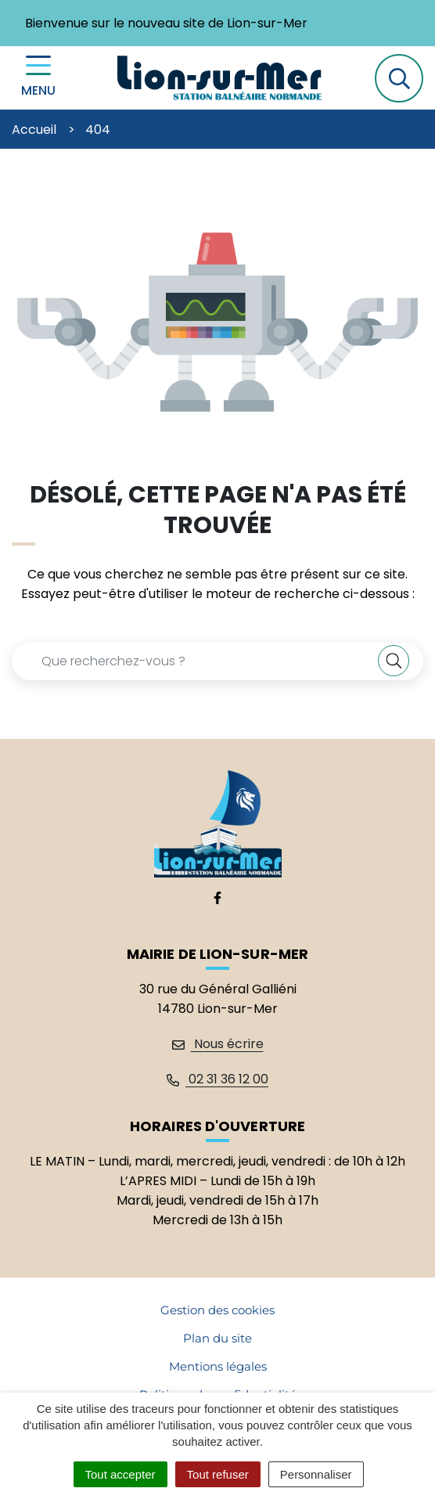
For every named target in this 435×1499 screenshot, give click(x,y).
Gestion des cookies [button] (217, 1310)
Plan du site (217, 1338)
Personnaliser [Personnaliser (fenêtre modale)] (316, 1474)
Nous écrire (218, 1044)
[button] (399, 78)
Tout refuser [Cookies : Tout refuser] (218, 1474)
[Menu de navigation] (38, 77)
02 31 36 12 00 (217, 1079)
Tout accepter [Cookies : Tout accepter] (120, 1474)
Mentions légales (218, 1366)
